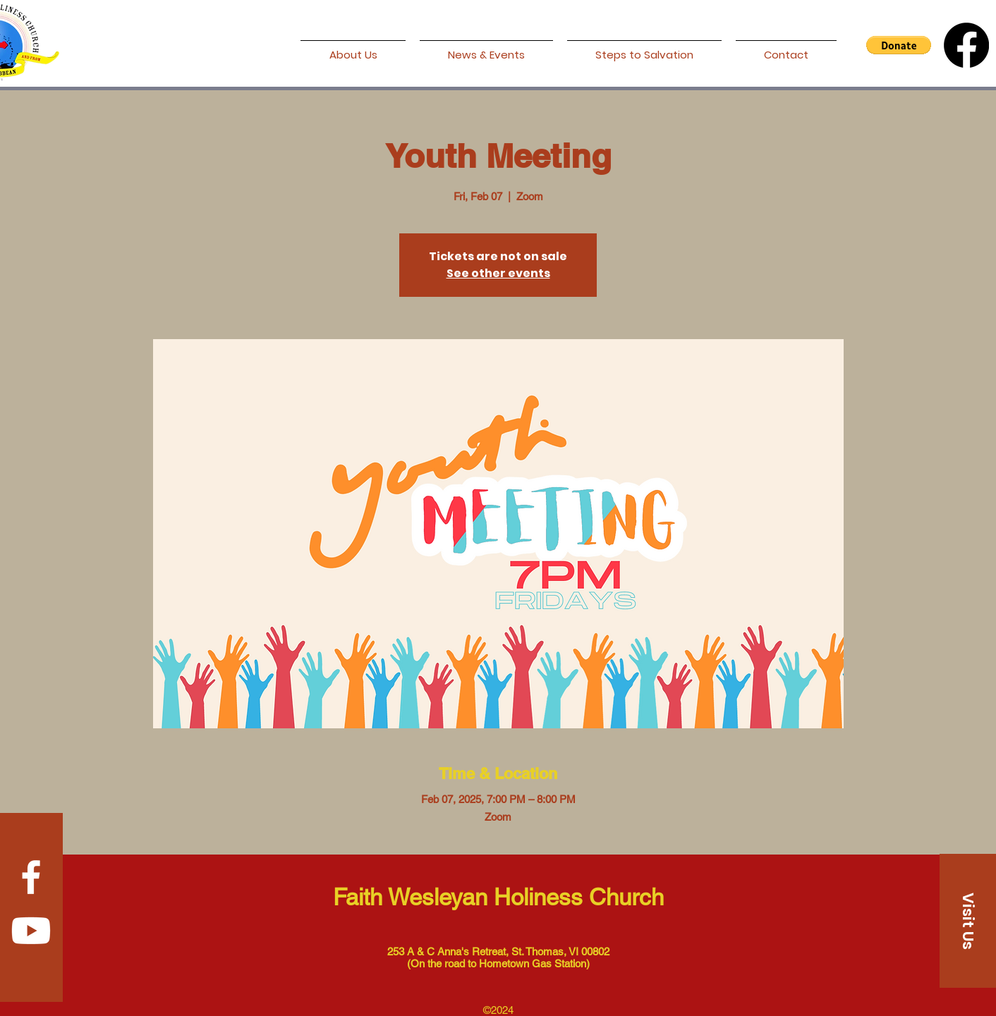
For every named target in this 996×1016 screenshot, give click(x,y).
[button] (898, 45)
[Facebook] (966, 45)
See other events (498, 273)
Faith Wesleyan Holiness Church (498, 896)
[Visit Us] (968, 921)
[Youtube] (31, 930)
